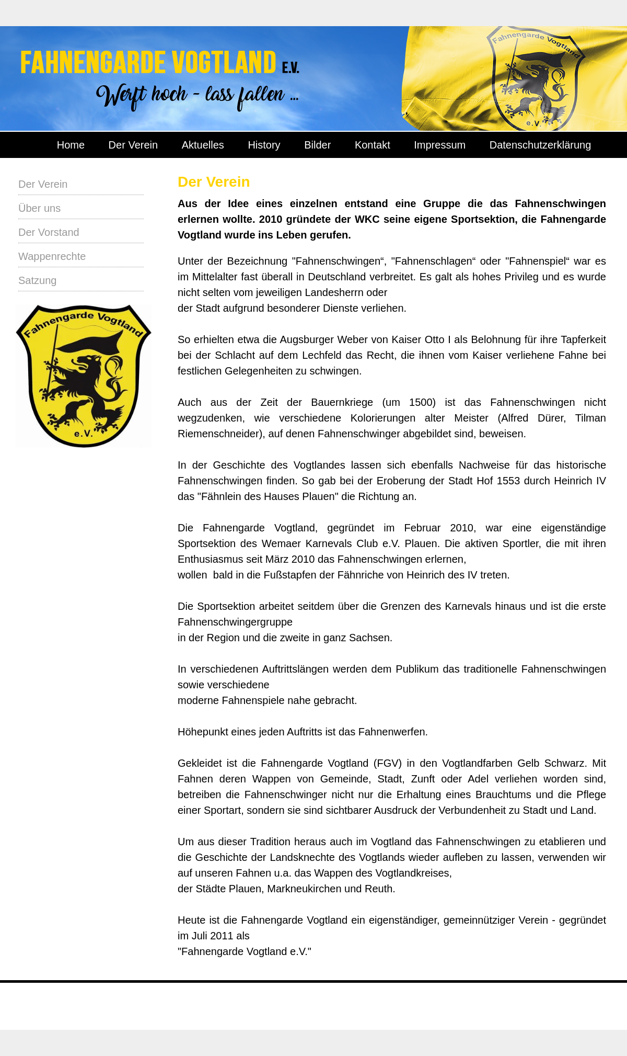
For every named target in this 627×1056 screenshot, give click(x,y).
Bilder (317, 145)
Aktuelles (203, 145)
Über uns (39, 208)
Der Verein (133, 145)
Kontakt (372, 145)
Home (71, 145)
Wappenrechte (52, 256)
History (264, 145)
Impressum (440, 145)
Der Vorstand (48, 232)
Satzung (37, 280)
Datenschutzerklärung (540, 145)
